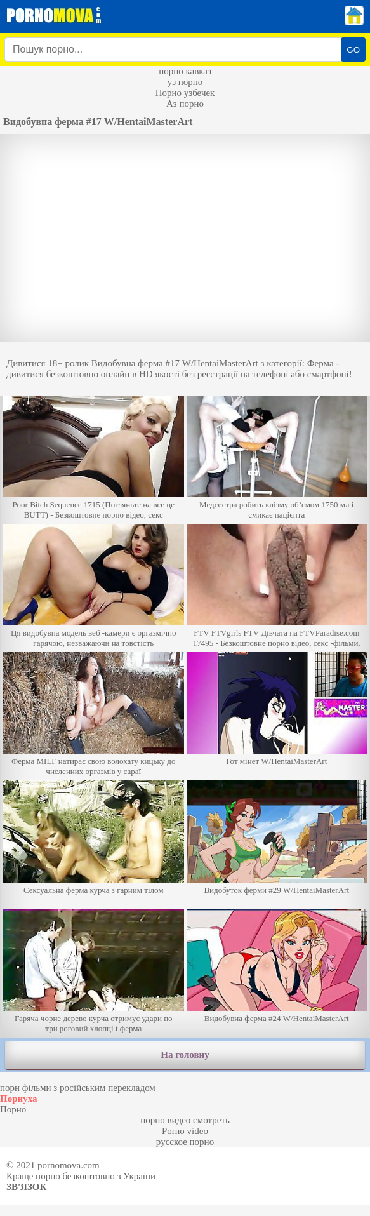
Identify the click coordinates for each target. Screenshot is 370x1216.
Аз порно (185, 103)
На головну (185, 1055)
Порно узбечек (185, 93)
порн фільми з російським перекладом (77, 1088)
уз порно (185, 82)
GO (353, 50)
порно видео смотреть (185, 1120)
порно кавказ (185, 71)
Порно (13, 1109)
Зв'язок (26, 1187)
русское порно (185, 1142)
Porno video (185, 1131)
